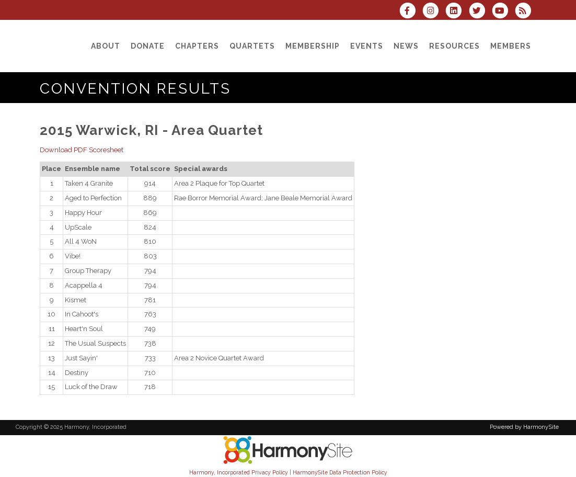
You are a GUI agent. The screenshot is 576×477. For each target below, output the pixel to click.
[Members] (510, 46)
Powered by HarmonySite (524, 427)
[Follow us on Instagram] (433, 12)
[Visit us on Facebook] (410, 12)
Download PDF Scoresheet (81, 150)
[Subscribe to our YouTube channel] (503, 12)
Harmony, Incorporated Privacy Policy (238, 472)
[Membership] (312, 46)
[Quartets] (252, 46)
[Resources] (454, 46)
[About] (105, 46)
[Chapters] (197, 46)
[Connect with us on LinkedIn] (456, 12)
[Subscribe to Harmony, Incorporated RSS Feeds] (525, 12)
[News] (406, 46)
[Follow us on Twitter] (479, 12)
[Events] (366, 46)
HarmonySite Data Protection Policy (340, 472)
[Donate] (147, 46)
